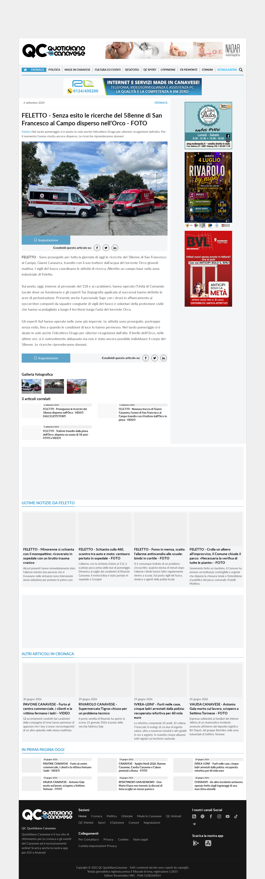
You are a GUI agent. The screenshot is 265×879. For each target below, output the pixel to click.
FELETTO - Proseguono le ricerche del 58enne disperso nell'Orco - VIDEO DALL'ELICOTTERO (65, 412)
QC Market (85, 822)
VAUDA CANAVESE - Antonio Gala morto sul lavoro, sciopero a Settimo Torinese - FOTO (214, 708)
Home (82, 816)
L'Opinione (168, 69)
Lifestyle (127, 816)
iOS (29, 852)
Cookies (123, 839)
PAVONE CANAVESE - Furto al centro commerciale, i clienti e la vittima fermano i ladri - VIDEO (47, 708)
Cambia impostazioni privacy (97, 846)
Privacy (108, 839)
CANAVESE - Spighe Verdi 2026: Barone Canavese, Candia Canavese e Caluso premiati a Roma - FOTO (142, 767)
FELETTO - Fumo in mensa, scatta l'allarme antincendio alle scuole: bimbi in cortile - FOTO (159, 553)
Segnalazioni (227, 69)
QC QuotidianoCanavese (112, 867)
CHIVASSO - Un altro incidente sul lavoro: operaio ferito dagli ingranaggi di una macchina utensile (219, 785)
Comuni (207, 69)
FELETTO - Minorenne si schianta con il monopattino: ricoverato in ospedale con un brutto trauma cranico (48, 556)
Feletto (26, 131)
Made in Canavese (77, 69)
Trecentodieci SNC (124, 875)
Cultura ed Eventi (108, 69)
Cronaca (37, 69)
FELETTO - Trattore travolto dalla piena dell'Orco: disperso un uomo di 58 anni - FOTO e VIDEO (66, 434)
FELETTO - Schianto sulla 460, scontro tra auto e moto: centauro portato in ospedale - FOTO (104, 553)
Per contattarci (88, 839)
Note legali (140, 839)
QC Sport (149, 69)
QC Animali (173, 816)
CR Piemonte (189, 69)
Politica (54, 69)
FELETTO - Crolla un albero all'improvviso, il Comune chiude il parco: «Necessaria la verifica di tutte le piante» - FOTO (215, 556)
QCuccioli (132, 69)
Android (40, 852)
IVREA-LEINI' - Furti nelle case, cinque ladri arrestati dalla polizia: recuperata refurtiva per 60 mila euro (159, 711)
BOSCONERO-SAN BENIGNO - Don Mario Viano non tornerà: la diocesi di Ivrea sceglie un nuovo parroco (140, 785)
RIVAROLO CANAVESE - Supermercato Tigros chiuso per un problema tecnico (103, 708)
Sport (101, 822)
